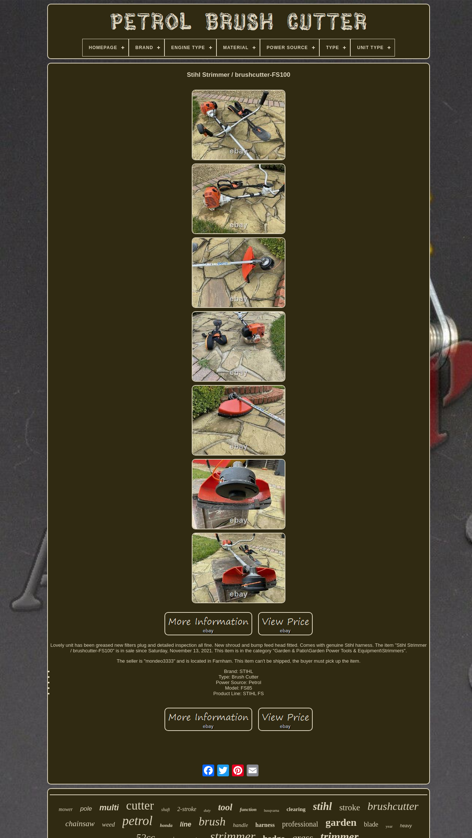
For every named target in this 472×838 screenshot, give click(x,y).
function (248, 809)
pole (86, 808)
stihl (322, 806)
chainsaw (79, 823)
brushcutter (392, 806)
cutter (140, 805)
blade (371, 824)
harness (265, 825)
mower (66, 809)
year (389, 826)
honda (166, 825)
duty (207, 810)
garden (341, 822)
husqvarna (271, 810)
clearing (296, 809)
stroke (349, 807)
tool (225, 807)
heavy (406, 825)
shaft (165, 809)
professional (300, 824)
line (185, 824)
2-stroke (187, 809)
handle (240, 825)
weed (108, 824)
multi (109, 807)
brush (212, 821)
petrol (137, 821)
